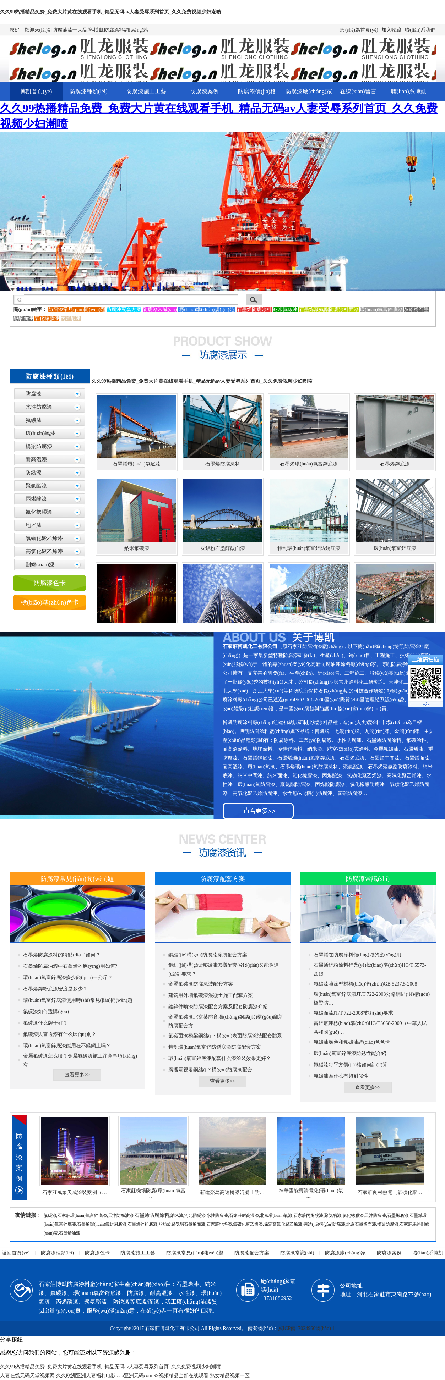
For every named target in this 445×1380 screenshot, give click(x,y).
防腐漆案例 (204, 91)
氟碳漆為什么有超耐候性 (341, 1076)
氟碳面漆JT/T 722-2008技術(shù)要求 (353, 1013)
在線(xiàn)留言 (358, 91)
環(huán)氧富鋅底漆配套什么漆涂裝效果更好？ (219, 1058)
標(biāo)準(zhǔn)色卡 (50, 602)
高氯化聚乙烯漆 (44, 551)
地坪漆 (34, 525)
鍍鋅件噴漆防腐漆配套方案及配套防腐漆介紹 (218, 1006)
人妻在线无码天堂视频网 (27, 1375)
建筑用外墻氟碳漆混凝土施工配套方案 (210, 995)
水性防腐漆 (39, 407)
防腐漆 (34, 394)
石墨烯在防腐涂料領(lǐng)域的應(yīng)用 (357, 954)
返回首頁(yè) (16, 1252)
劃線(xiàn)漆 (40, 564)
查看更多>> (77, 1074)
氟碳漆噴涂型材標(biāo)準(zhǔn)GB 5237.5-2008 (365, 984)
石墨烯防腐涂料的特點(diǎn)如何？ (61, 954)
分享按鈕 (11, 1339)
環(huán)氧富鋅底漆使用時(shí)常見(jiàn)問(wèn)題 (77, 1000)
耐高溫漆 (36, 459)
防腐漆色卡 (50, 582)
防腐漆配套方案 (251, 1252)
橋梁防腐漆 (39, 446)
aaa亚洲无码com (134, 1375)
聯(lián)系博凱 (408, 91)
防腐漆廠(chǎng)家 (309, 91)
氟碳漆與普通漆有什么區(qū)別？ (59, 1034)
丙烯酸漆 (36, 499)
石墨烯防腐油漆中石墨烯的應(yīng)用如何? (70, 966)
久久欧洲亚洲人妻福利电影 (86, 1375)
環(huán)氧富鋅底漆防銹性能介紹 (350, 1053)
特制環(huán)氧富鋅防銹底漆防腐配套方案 (214, 1047)
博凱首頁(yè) (36, 91)
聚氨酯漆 (36, 485)
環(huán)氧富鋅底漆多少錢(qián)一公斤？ (68, 977)
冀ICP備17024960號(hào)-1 (306, 1328)
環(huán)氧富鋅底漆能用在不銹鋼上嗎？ (67, 1045)
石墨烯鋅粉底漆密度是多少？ (55, 989)
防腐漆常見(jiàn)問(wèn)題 (194, 1252)
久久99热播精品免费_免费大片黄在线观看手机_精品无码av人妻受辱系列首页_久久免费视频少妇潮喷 (110, 12)
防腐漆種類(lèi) (89, 91)
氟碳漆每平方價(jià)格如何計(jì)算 (350, 1064)
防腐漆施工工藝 (146, 91)
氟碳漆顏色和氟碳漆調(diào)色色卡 (352, 1042)
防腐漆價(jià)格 (257, 91)
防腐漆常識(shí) (297, 1252)
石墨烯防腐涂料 (152, 1215)
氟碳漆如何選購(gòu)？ (46, 1011)
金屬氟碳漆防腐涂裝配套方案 (200, 984)
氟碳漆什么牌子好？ (45, 1023)
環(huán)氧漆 (40, 433)
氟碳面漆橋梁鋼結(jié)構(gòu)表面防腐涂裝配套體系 (225, 1035)
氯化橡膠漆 (39, 512)
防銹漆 (34, 472)
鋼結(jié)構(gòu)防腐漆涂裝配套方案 (207, 954)
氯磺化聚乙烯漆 (44, 538)
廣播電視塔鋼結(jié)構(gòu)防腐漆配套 (210, 1069)
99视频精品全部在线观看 (181, 1375)
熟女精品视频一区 (230, 1375)
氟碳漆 (34, 420)
